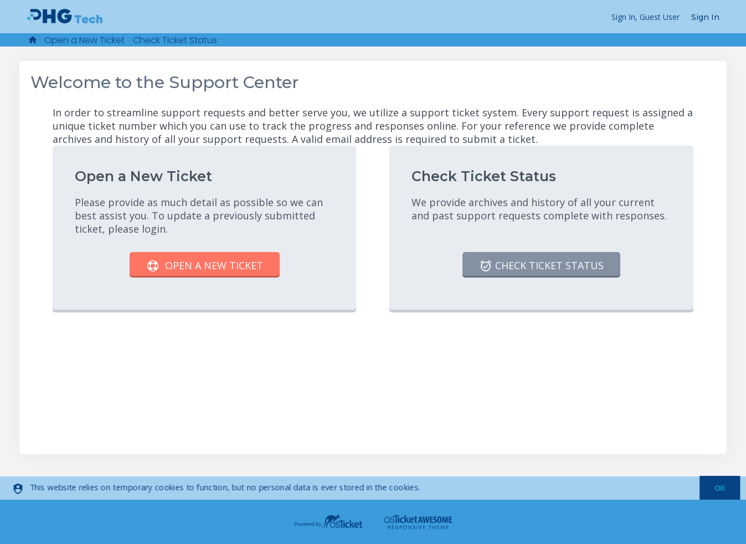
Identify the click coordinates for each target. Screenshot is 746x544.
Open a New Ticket (84, 40)
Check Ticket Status (175, 40)
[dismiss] (714, 488)
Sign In (705, 17)
